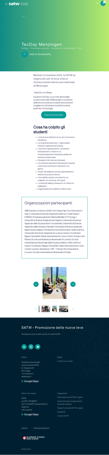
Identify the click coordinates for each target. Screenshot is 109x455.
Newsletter (61, 412)
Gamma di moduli (54, 114)
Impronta (24, 428)
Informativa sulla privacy (41, 428)
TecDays (25, 48)
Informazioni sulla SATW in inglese (70, 397)
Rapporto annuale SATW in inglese (70, 408)
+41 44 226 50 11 (27, 374)
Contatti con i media (65, 361)
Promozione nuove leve (40, 48)
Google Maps (31, 381)
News (23, 16)
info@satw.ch (26, 377)
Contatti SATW (63, 416)
